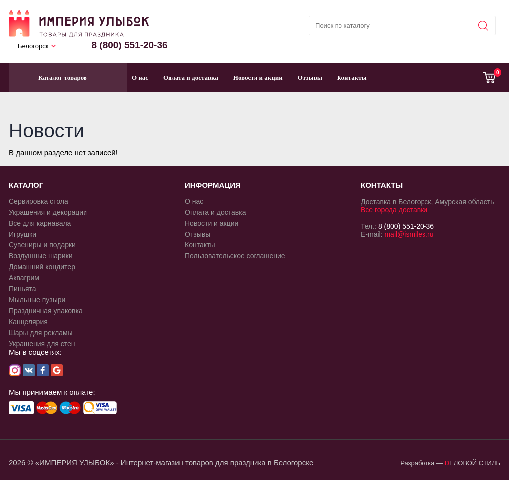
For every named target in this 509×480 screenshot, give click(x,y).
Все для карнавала (40, 223)
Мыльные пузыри (37, 300)
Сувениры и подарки (42, 245)
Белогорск (33, 46)
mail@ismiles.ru (408, 234)
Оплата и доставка (190, 77)
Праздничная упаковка (46, 311)
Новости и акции (258, 77)
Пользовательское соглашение (235, 256)
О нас (140, 77)
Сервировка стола (38, 201)
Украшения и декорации (48, 212)
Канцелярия (28, 322)
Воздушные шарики (41, 256)
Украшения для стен (42, 344)
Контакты (352, 77)
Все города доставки (394, 210)
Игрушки (22, 234)
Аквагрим (24, 278)
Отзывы (310, 77)
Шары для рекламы (41, 333)
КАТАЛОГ (26, 185)
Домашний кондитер (42, 267)
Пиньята (22, 289)
